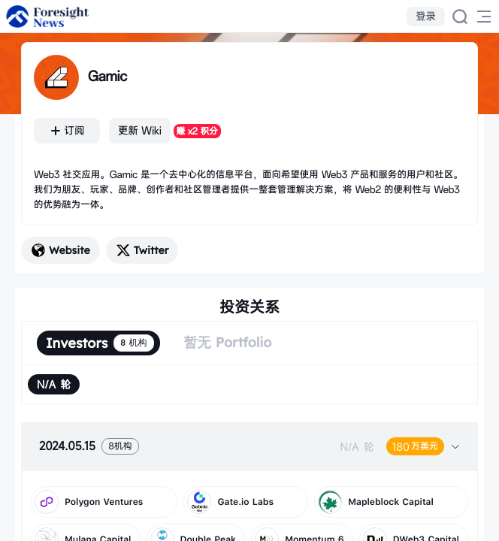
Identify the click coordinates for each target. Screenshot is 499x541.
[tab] (249, 446)
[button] (249, 446)
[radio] (54, 384)
